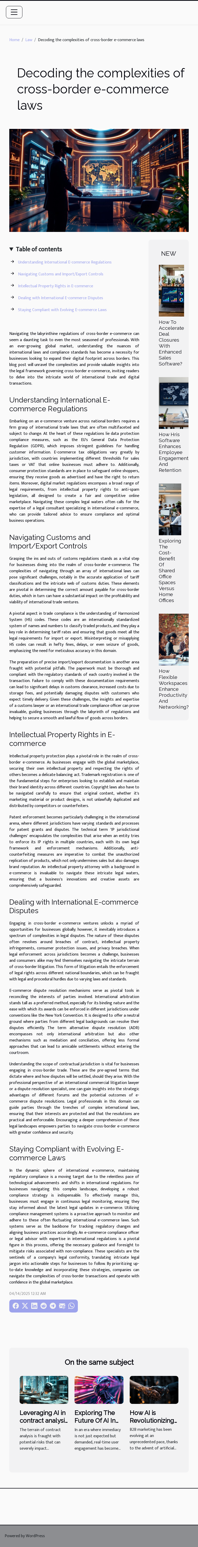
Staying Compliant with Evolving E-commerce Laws (62, 309)
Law (28, 39)
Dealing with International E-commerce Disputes (60, 298)
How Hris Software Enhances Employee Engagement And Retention (173, 452)
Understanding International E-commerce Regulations (65, 262)
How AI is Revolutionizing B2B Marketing (152, 1420)
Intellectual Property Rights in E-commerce (55, 286)
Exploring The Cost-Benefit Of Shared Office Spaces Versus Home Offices (170, 570)
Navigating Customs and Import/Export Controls (60, 274)
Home (14, 39)
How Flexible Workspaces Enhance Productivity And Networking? (174, 688)
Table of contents (39, 249)
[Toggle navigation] (14, 12)
